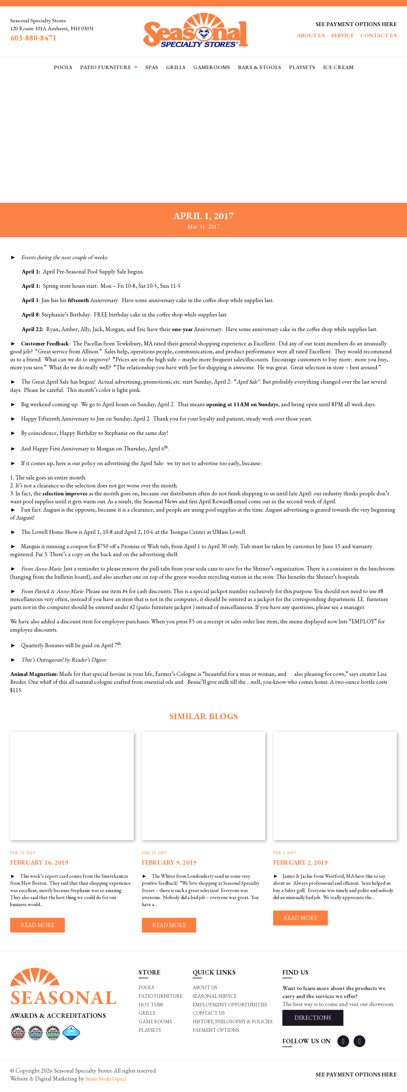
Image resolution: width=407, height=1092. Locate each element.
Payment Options (215, 1032)
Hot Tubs (150, 1006)
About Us (311, 35)
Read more (40, 926)
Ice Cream (338, 67)
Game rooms (155, 1023)
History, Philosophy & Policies (232, 1023)
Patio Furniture (105, 67)
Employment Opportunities (230, 1006)
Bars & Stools (259, 67)
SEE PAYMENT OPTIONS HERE (355, 24)
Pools (63, 67)
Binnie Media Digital (110, 1081)
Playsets (302, 67)
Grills (175, 67)
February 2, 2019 (300, 862)
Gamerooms (211, 67)
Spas (151, 67)
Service (342, 35)
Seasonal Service (214, 997)
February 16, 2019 (39, 862)
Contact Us (378, 35)
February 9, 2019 (169, 862)
